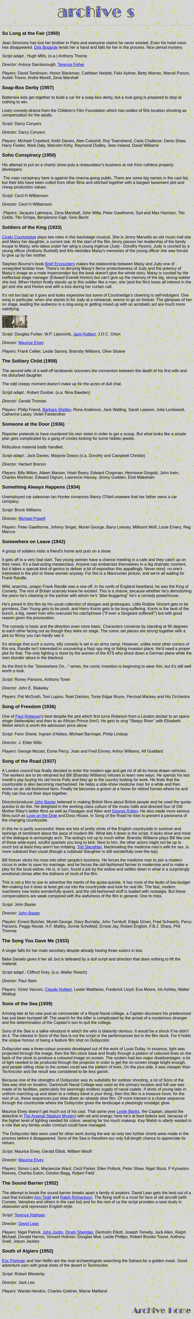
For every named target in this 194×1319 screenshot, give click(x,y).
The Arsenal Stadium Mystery (49, 1116)
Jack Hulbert (84, 334)
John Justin (53, 1232)
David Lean (28, 1223)
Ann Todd (42, 1197)
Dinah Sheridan (79, 1232)
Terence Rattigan (30, 1215)
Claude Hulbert (58, 989)
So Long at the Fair (23, 33)
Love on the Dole (42, 815)
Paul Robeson (28, 716)
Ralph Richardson (76, 1197)
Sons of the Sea (19, 1003)
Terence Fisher (71, 64)
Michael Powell (31, 518)
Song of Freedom (21, 706)
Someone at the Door (26, 424)
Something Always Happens (33, 487)
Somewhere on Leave (26, 541)
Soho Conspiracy (21, 155)
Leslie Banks (128, 1111)
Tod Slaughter (89, 847)
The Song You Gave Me (28, 940)
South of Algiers (20, 1251)
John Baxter (45, 802)
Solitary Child (27, 361)
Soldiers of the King (24, 227)
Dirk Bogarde (46, 47)
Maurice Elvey (31, 343)
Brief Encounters (60, 264)
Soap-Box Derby (20, 87)
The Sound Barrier (22, 1183)
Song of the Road (21, 761)
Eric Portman (13, 1261)
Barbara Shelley (56, 409)
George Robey (125, 811)
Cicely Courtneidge (19, 237)
